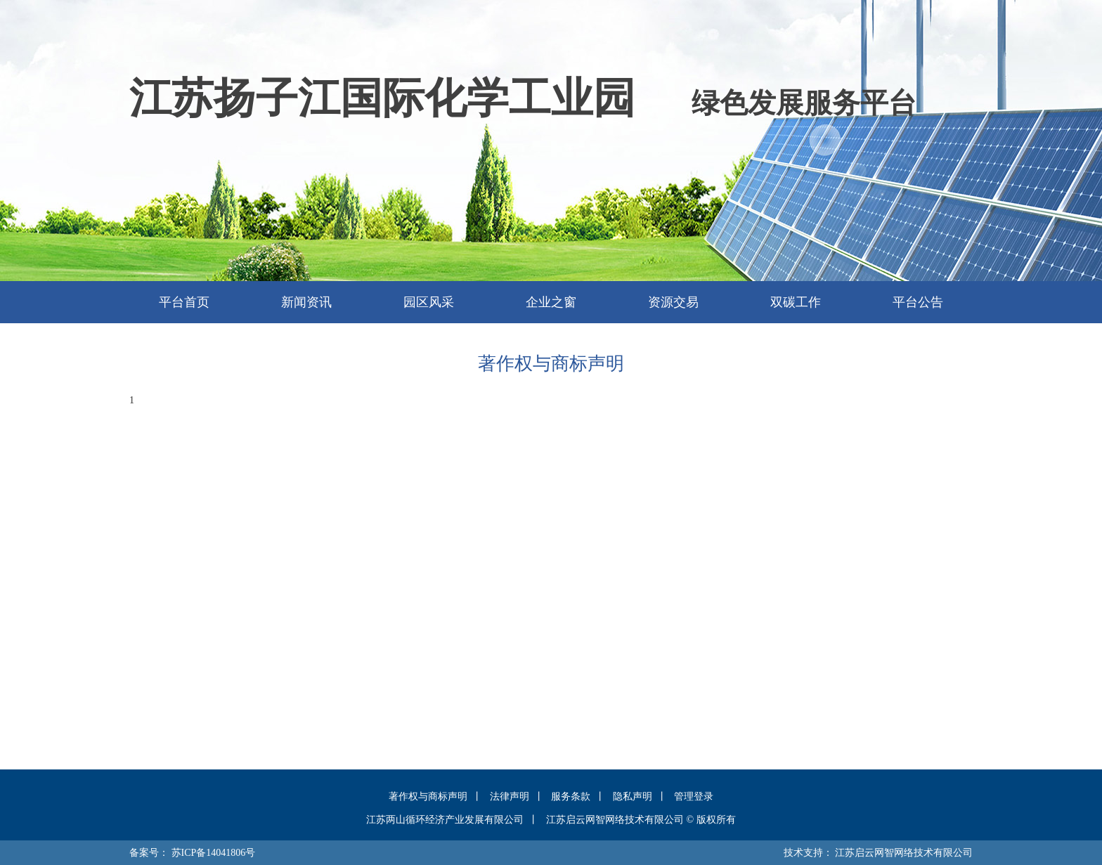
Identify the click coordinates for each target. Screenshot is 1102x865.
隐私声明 (632, 796)
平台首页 (184, 302)
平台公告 (918, 302)
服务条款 (570, 796)
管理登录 (693, 796)
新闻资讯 (306, 302)
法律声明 (509, 796)
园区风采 (428, 302)
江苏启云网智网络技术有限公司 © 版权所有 (641, 819)
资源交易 (673, 302)
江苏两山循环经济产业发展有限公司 (445, 819)
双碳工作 (795, 302)
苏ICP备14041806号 (213, 852)
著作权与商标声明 (428, 796)
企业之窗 (551, 302)
